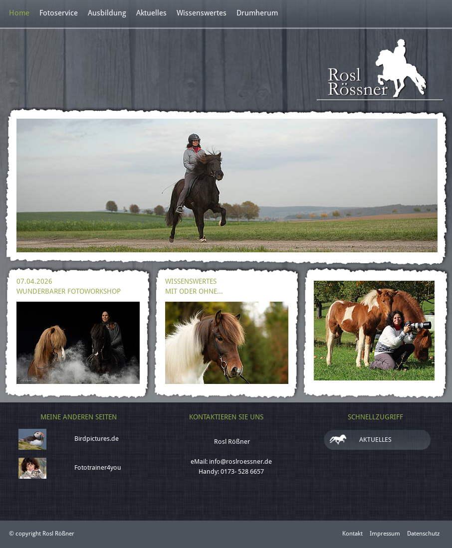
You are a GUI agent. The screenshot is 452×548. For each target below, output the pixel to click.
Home (19, 12)
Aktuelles (151, 12)
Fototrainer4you (97, 467)
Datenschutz (423, 533)
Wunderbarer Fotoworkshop (68, 291)
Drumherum (257, 12)
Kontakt (352, 533)
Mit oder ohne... (194, 291)
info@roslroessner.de (240, 461)
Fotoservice (58, 12)
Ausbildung (107, 12)
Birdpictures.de (96, 438)
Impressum (385, 533)
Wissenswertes (201, 12)
